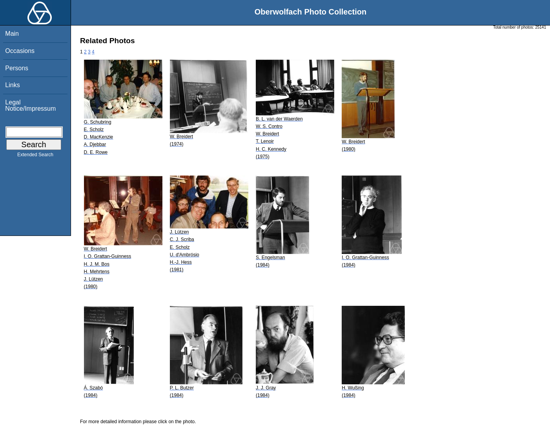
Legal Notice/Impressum (30, 105)
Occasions (20, 51)
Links (12, 85)
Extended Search (35, 156)
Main (12, 33)
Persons (16, 68)
